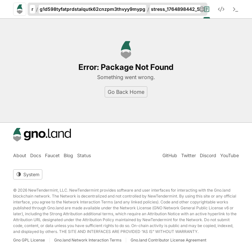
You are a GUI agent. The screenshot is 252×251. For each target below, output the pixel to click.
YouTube (229, 155)
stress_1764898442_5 (175, 9)
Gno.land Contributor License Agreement (168, 240)
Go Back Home (126, 92)
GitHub (169, 155)
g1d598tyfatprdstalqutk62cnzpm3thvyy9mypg (92, 9)
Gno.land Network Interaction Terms (87, 240)
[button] (202, 9)
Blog (68, 155)
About (19, 155)
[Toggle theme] (27, 174)
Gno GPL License (29, 240)
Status (84, 155)
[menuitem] (210, 9)
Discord (208, 155)
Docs (35, 155)
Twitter (188, 155)
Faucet (52, 155)
